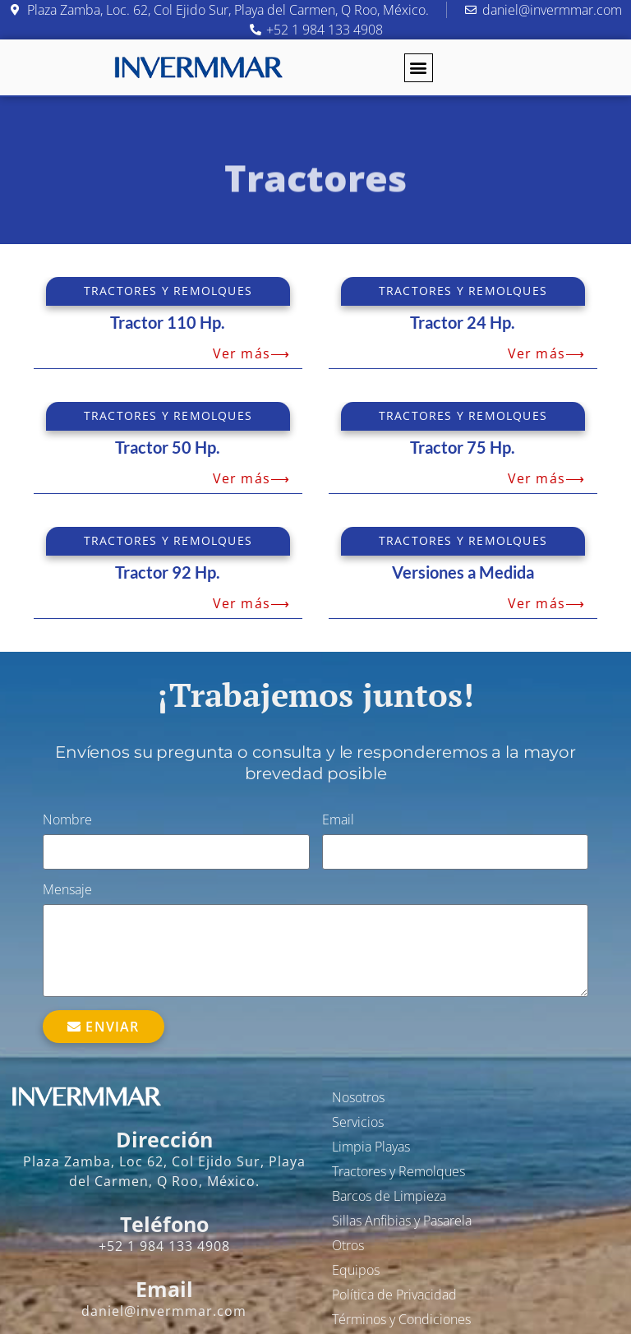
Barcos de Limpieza (389, 1196)
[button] (418, 67)
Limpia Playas (371, 1147)
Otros (348, 1245)
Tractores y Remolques (398, 1171)
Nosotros (358, 1097)
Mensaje (67, 890)
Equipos (356, 1270)
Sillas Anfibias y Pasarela (402, 1221)
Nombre (67, 821)
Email (338, 821)
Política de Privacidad (394, 1295)
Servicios (358, 1122)
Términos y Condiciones (401, 1319)
